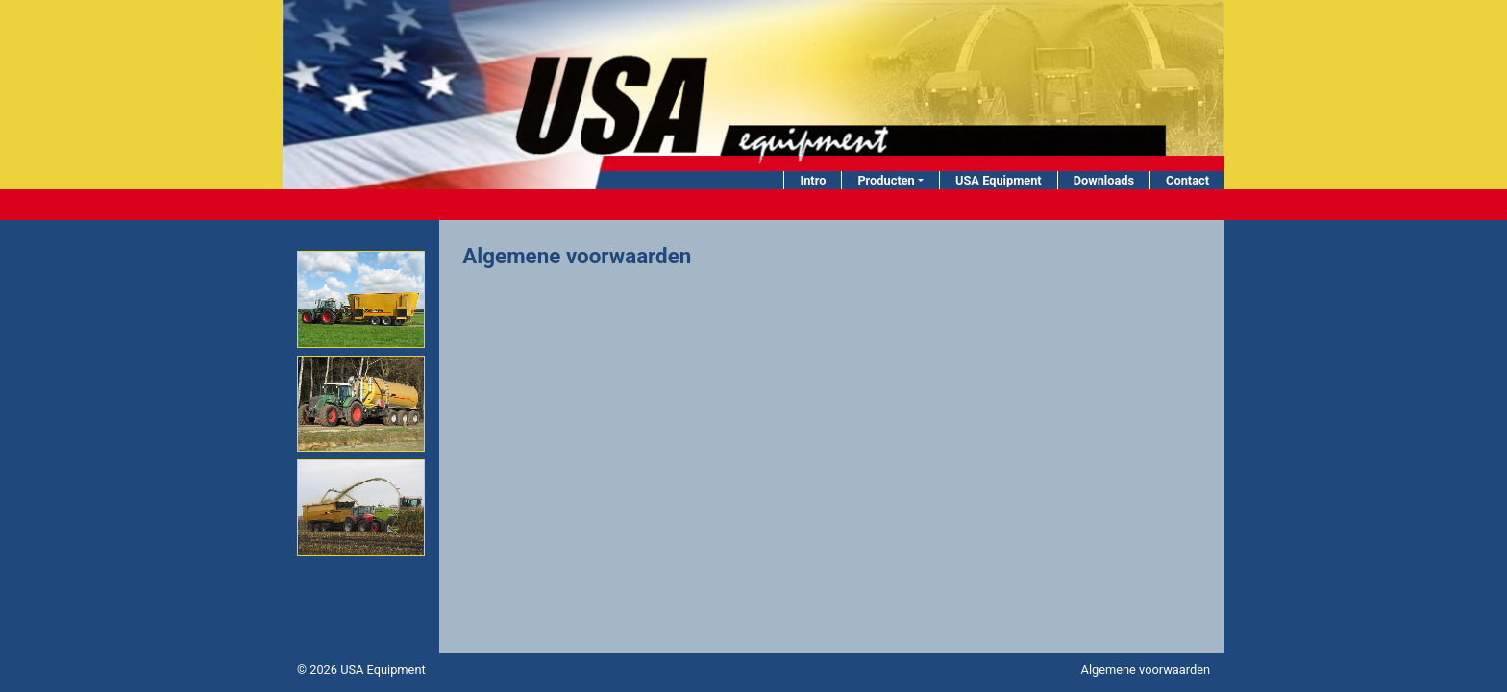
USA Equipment (998, 180)
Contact (1187, 180)
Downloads (1104, 180)
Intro (813, 180)
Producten (885, 180)
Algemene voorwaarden (1145, 669)
